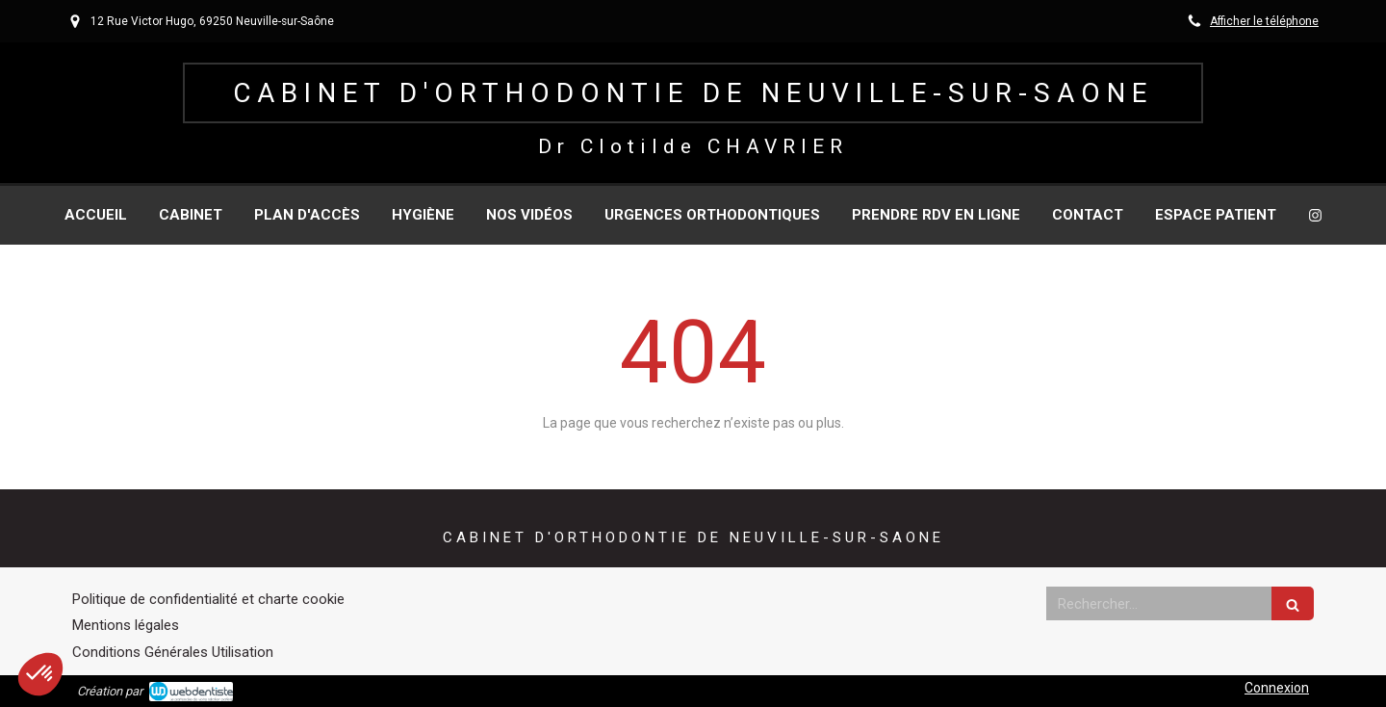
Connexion (1277, 687)
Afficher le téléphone (1264, 21)
